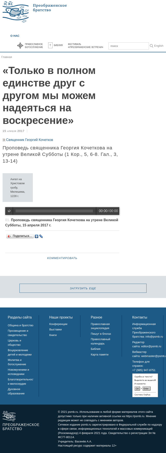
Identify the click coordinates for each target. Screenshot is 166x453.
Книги (53, 335)
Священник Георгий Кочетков (29, 140)
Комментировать (62, 258)
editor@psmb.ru (151, 346)
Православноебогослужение (34, 45)
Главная (6, 57)
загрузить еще (83, 288)
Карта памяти (100, 354)
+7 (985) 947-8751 (143, 370)
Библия (55, 45)
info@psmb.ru (154, 336)
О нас (14, 35)
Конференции (58, 324)
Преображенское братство (21, 427)
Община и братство (20, 325)
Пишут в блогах (101, 333)
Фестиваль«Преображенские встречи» (85, 45)
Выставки (55, 329)
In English (157, 45)
